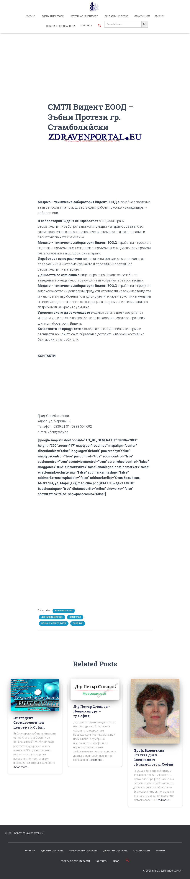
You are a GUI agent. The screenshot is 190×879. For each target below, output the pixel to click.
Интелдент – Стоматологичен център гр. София (29, 722)
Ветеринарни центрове (84, 16)
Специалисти (142, 15)
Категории (75, 617)
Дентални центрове (116, 16)
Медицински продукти (53, 623)
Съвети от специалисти (60, 26)
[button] (99, 26)
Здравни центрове (52, 16)
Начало (30, 15)
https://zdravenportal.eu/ (28, 832)
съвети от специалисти (75, 861)
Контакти (86, 25)
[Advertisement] (95, 76)
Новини (159, 15)
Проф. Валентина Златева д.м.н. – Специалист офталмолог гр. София (153, 757)
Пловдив (78, 623)
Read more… (21, 767)
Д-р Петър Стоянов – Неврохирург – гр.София (92, 711)
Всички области (63, 611)
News (116, 861)
